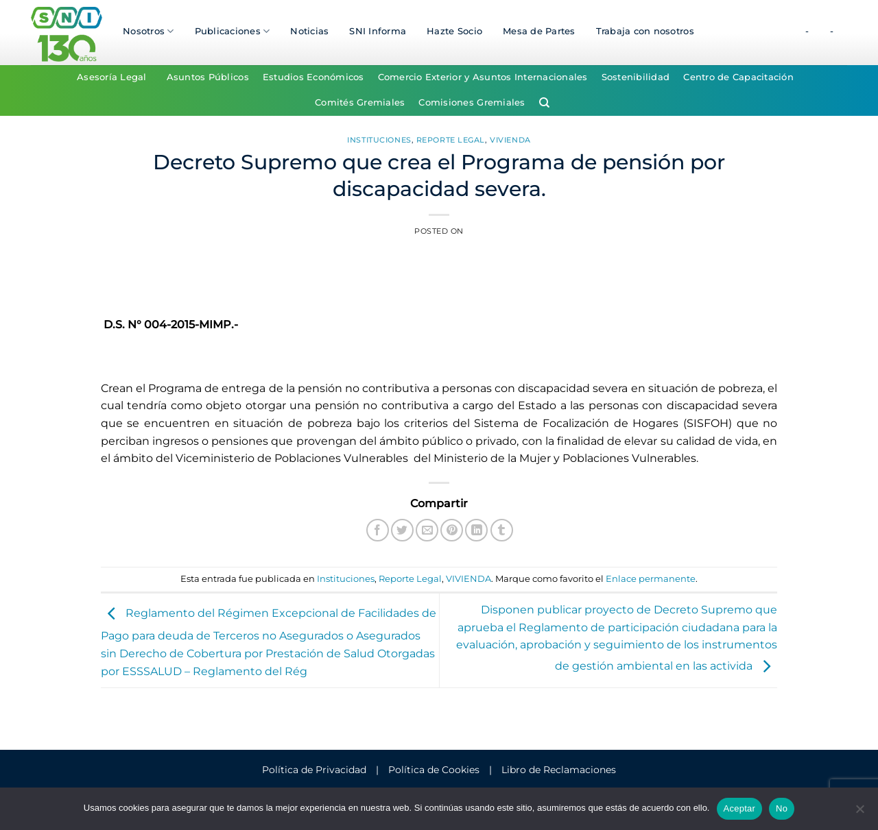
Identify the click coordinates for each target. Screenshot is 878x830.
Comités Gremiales (360, 102)
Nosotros (148, 31)
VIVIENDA (510, 140)
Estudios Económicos (313, 77)
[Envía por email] (427, 530)
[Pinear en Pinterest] (451, 530)
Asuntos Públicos (208, 77)
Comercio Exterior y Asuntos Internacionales (483, 77)
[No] (859, 813)
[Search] (544, 103)
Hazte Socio (454, 31)
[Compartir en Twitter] (402, 530)
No (781, 808)
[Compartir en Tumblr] (501, 530)
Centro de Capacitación (738, 77)
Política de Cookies (433, 770)
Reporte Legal (450, 140)
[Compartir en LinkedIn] (476, 530)
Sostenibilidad (636, 77)
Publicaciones (232, 31)
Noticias (309, 31)
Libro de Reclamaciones (558, 770)
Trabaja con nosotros (645, 31)
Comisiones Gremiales (471, 102)
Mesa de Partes (539, 31)
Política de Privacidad (314, 770)
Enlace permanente (651, 579)
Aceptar (740, 808)
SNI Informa (377, 31)
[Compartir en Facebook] (377, 530)
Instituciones (379, 140)
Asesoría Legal (112, 77)
